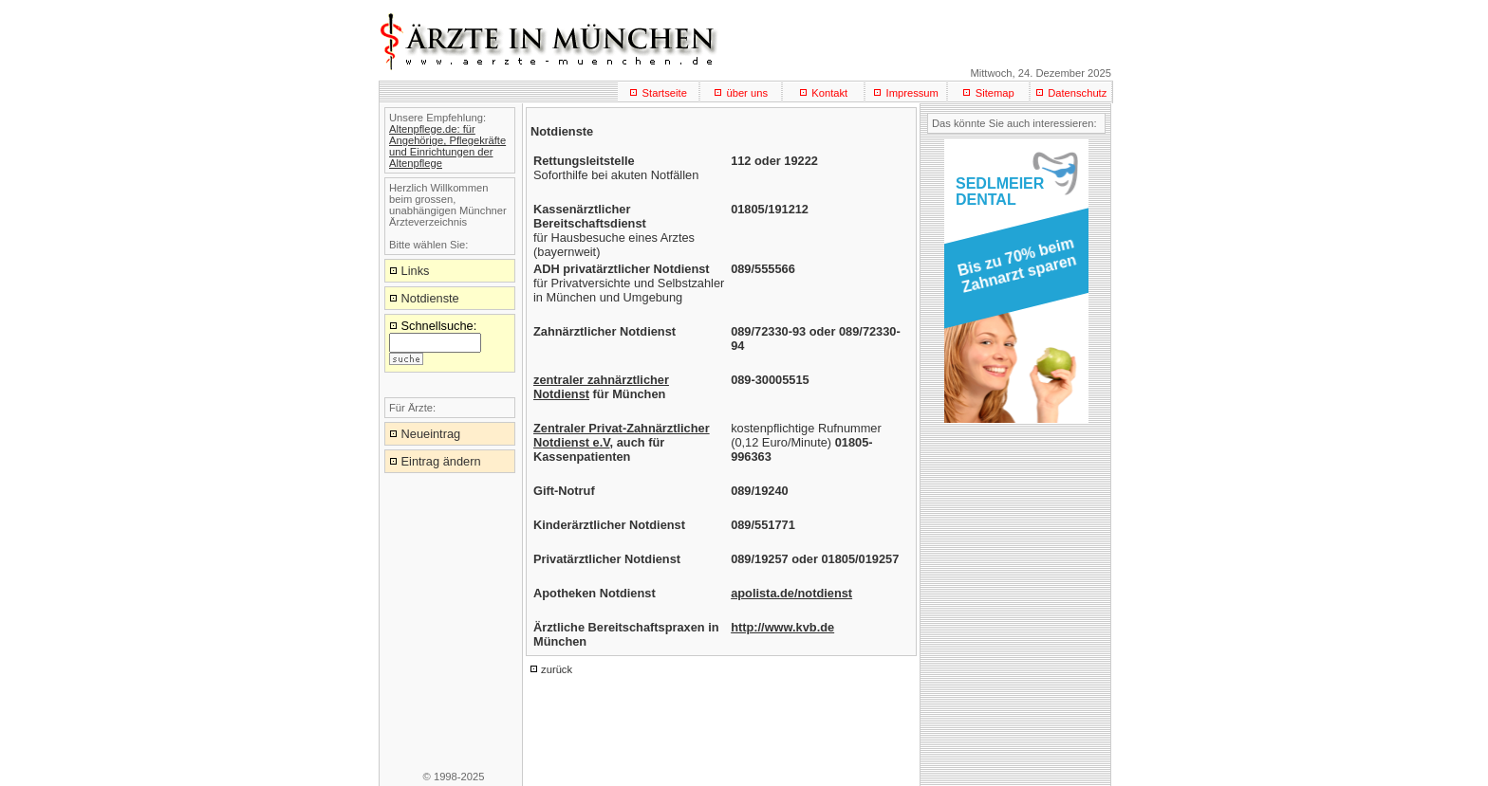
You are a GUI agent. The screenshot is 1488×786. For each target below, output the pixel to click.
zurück (556, 669)
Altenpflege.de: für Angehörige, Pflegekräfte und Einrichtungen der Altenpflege (447, 146)
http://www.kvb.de (782, 627)
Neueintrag (431, 434)
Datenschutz (1077, 93)
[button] (1013, 271)
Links (415, 271)
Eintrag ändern (441, 461)
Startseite (664, 93)
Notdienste (430, 298)
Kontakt (829, 93)
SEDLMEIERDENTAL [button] (1000, 191)
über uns (747, 93)
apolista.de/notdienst (791, 593)
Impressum (912, 93)
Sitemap (995, 93)
